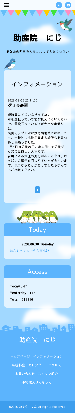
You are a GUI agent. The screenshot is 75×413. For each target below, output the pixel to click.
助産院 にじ (37, 37)
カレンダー (36, 365)
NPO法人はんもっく (36, 382)
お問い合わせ (25, 373)
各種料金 (18, 365)
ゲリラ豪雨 (18, 105)
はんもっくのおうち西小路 (29, 250)
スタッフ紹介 (48, 373)
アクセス (54, 365)
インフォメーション (48, 356)
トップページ (20, 356)
